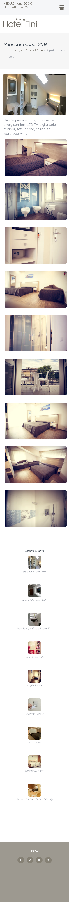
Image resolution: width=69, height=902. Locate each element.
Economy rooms (34, 770)
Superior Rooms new (34, 571)
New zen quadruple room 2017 (34, 628)
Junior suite (34, 742)
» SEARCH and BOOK (18, 5)
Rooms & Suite (34, 50)
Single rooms (34, 685)
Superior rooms (34, 713)
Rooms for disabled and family (34, 799)
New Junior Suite (34, 656)
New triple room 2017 (34, 599)
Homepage (15, 50)
